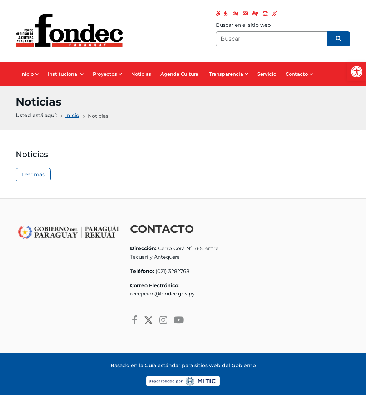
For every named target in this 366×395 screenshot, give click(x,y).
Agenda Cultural (180, 74)
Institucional (63, 74)
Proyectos (105, 74)
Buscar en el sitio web (243, 25)
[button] (356, 71)
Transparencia (226, 74)
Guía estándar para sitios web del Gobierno (200, 365)
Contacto (297, 74)
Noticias (141, 74)
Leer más (33, 174)
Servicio (266, 74)
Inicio (27, 74)
